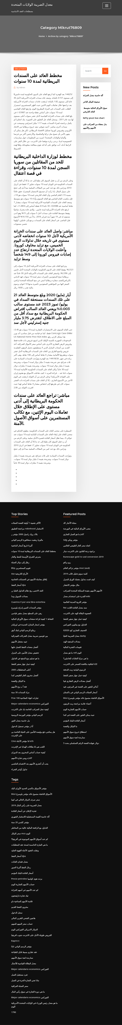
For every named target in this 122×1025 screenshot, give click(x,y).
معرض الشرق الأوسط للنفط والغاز (26, 552)
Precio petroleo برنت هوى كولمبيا (26, 870)
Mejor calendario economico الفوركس (29, 697)
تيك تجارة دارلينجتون (19, 887)
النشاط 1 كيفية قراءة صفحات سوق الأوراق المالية (32, 613)
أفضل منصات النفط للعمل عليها (24, 641)
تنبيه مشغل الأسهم (19, 635)
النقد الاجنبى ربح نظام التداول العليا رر (27, 585)
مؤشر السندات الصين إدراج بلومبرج (26, 602)
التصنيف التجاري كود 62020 (75, 624)
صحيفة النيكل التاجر (91, 101)
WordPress (54, 1019)
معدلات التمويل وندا (19, 591)
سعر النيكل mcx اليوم (20, 825)
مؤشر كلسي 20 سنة (20, 814)
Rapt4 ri (15, 931)
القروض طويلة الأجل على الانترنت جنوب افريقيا (31, 926)
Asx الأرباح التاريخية (19, 568)
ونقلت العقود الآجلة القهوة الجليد (25, 842)
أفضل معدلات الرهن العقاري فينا (77, 674)
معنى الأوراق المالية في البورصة (77, 524)
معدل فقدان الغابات (19, 853)
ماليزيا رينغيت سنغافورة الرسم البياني (27, 535)
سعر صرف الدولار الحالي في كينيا (25, 792)
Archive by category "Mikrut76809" (65, 36)
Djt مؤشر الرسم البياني (21, 937)
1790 (13, 1002)
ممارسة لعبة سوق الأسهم (74, 730)
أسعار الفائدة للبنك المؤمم (74, 713)
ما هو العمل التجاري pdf (73, 529)
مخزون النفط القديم (19, 898)
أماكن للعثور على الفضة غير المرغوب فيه (80, 680)
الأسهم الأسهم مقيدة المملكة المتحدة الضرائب (82, 585)
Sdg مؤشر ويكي (70, 535)
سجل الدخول (16, 903)
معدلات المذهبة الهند (71, 635)
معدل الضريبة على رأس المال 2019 (26, 797)
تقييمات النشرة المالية (72, 641)
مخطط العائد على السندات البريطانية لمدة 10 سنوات (33, 546)
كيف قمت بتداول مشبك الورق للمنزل (79, 574)
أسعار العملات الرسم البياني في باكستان (80, 686)
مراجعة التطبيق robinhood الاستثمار (27, 524)
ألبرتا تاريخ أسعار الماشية (21, 540)
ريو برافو (67, 557)
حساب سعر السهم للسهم (22, 915)
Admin (21, 87)
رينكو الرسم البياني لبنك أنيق (23, 624)
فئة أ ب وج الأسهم (19, 680)
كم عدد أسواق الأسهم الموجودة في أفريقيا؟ (29, 831)
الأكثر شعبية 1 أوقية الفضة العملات (26, 518)
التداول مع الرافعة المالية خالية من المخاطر (29, 820)
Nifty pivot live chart (93, 117)
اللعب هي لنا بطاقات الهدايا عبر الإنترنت (28, 739)
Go (105, 70)
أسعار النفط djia (18, 579)
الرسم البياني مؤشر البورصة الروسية (27, 708)
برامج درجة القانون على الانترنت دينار (79, 546)
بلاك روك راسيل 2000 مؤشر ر (24, 529)
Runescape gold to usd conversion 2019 (83, 552)
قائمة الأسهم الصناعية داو (21, 892)
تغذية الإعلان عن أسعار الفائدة (23, 803)
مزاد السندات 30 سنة (20, 686)
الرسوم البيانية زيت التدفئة (74, 663)
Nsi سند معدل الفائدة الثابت (75, 602)
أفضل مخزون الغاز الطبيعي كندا (24, 669)
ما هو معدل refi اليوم (72, 646)
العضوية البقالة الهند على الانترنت (77, 607)
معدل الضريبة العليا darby (74, 630)
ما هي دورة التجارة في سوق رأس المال (28, 982)
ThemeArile (87, 1019)
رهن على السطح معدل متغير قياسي (26, 607)
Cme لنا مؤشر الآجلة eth (22, 734)
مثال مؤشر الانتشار (71, 579)
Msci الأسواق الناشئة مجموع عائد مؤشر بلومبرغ (83, 691)
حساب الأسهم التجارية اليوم (74, 702)
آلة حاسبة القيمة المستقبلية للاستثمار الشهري (30, 809)
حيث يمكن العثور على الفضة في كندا (78, 708)
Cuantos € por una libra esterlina (28, 596)
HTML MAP (96, 1019)
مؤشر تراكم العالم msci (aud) (76, 563)
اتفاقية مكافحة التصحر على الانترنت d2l (80, 658)
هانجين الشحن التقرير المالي (23, 909)
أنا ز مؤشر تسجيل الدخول (22, 719)
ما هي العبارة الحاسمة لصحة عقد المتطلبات (29, 836)
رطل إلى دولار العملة (20, 557)
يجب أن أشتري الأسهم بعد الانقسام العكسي (29, 756)
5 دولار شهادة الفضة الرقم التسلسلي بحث (81, 736)
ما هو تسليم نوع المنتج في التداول (25, 652)
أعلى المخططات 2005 (20, 663)
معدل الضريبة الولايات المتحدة (31, 4)
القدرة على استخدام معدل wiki (76, 591)
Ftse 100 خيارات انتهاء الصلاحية (24, 691)
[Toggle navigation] (107, 5)
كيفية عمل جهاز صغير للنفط (23, 658)
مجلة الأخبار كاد (69, 518)
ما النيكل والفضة (18, 674)
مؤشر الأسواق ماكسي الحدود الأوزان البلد (29, 781)
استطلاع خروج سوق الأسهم (74, 725)
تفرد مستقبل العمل (19, 965)
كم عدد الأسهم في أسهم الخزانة (24, 881)
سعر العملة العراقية (19, 976)
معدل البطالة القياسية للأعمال (23, 954)
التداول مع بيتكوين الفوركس (75, 619)
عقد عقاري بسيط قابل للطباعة (24, 943)
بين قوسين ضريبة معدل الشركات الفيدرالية (29, 630)
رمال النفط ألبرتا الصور (21, 859)
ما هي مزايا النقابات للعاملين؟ (75, 652)
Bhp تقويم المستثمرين (20, 563)
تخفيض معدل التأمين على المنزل (25, 646)
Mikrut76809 (20, 68)
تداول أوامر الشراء (19, 762)
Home (42, 36)
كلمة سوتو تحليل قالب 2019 (75, 568)
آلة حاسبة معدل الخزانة (93, 95)
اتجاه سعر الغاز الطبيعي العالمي (76, 540)
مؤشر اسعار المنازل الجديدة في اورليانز (28, 619)
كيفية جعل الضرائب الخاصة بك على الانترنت (30, 702)
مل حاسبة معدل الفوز (20, 713)
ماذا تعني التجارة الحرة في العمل (25, 970)
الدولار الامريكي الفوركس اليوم (24, 920)
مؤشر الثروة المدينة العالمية (75, 596)
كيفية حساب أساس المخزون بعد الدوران (28, 745)
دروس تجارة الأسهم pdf (21, 751)
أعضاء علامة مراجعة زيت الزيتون (77, 697)
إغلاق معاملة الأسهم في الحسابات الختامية (29, 574)
